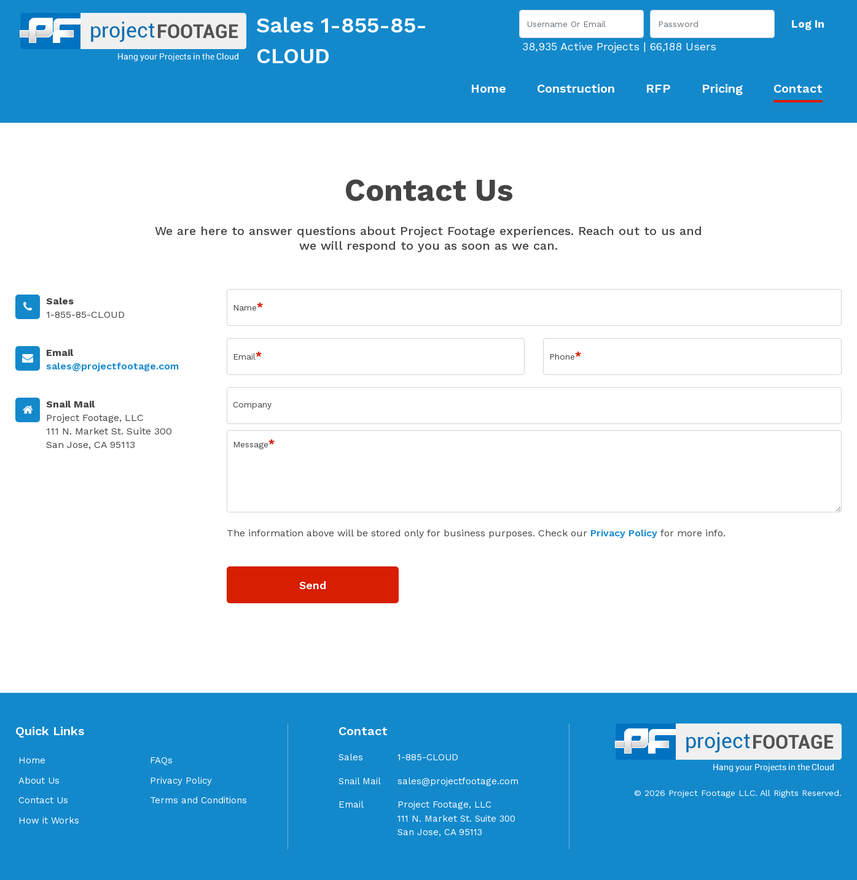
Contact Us (43, 800)
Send (312, 585)
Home (488, 88)
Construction (576, 88)
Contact (798, 88)
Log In (807, 23)
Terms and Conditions (198, 800)
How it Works (48, 820)
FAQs (161, 760)
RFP (658, 88)
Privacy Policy (623, 533)
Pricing (722, 88)
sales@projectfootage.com (112, 366)
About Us (39, 780)
